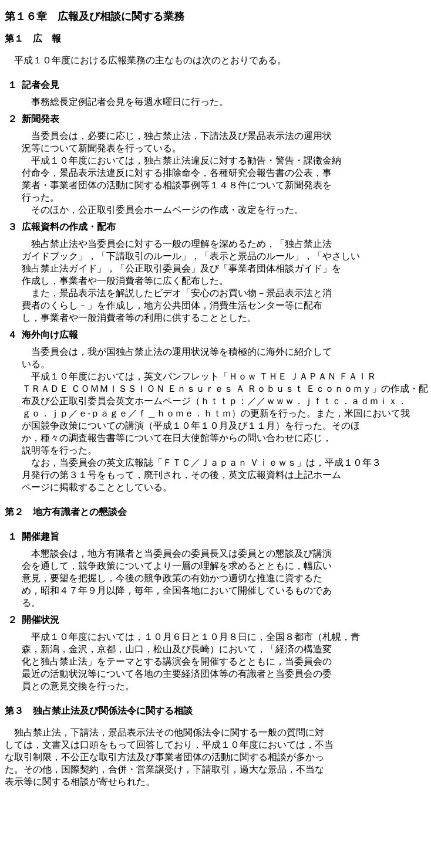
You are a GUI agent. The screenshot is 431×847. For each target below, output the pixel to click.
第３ (14, 711)
